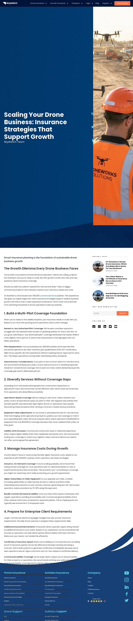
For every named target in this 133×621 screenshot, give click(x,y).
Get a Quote (122, 3)
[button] (38, 3)
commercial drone (48, 295)
